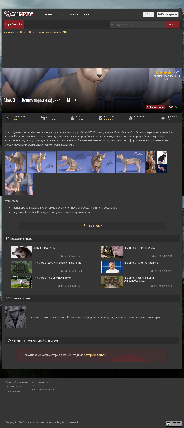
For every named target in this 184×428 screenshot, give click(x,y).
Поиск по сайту (14, 391)
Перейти (108, 119)
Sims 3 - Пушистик (44, 247)
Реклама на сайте (15, 386)
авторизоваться (95, 355)
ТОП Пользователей (43, 389)
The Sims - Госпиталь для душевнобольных (139, 279)
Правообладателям (17, 382)
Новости (61, 14)
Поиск (172, 24)
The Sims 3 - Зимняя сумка (139, 247)
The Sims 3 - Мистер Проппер (141, 262)
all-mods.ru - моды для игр (39, 422)
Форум (74, 14)
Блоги (85, 14)
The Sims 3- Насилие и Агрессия (52, 277)
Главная (47, 14)
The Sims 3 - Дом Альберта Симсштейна (57, 262)
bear (15, 119)
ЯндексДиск (95, 225)
